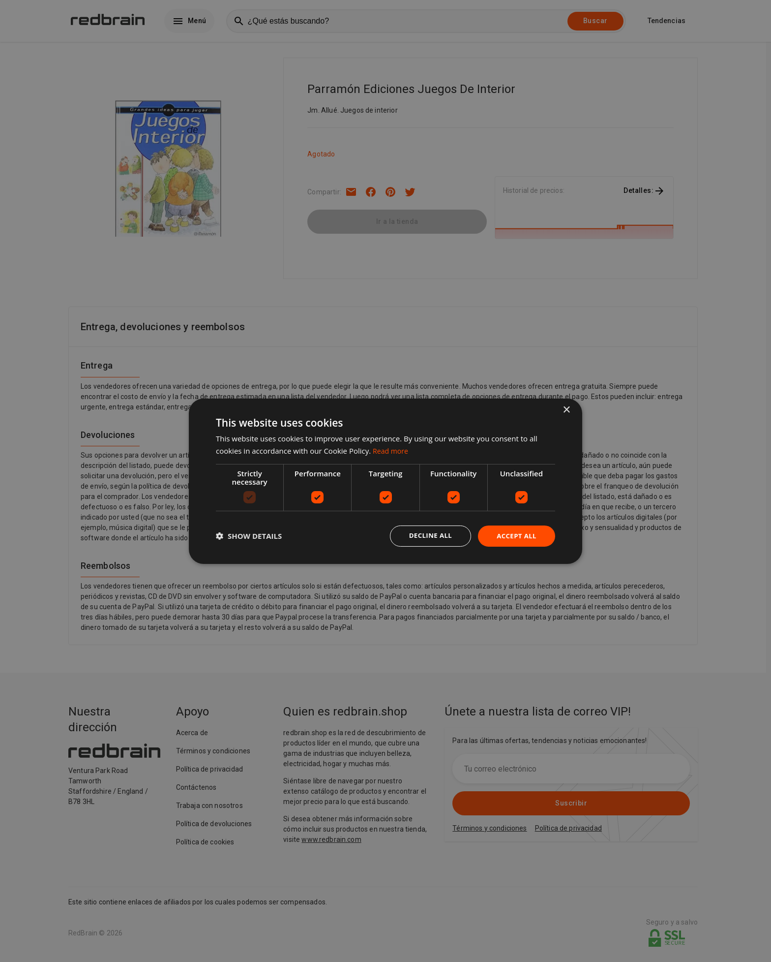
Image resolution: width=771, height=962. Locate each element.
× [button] (566, 409)
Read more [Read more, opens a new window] (392, 450)
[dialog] (385, 481)
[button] (249, 535)
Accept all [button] (515, 535)
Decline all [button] (426, 535)
